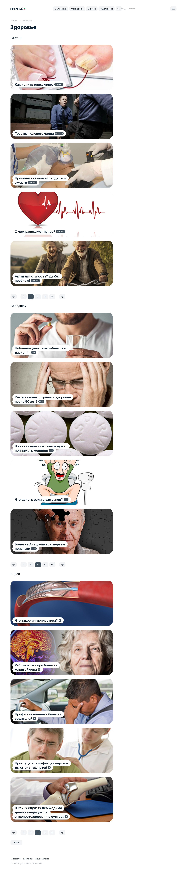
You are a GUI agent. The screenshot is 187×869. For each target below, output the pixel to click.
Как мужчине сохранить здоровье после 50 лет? (51, 399)
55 (52, 564)
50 (31, 564)
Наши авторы (42, 859)
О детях (92, 9)
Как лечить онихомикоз (34, 84)
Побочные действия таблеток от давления (50, 348)
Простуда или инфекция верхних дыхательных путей (42, 765)
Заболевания (106, 9)
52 (45, 564)
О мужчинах (60, 9)
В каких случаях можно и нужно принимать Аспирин (51, 448)
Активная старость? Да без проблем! (45, 280)
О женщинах (77, 9)
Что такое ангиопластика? (36, 620)
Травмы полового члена (34, 133)
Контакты (28, 859)
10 (52, 832)
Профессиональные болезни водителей (48, 718)
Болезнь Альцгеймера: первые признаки (49, 548)
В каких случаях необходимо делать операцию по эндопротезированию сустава (50, 810)
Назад (16, 842)
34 (52, 296)
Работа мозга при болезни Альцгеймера (48, 669)
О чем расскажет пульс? (35, 231)
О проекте (15, 859)
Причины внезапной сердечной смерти (47, 178)
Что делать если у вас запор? (39, 499)
